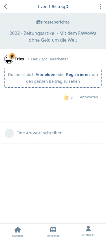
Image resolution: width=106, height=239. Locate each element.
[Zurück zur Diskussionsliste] (5, 6)
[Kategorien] (53, 231)
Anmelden (45, 74)
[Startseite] (17, 231)
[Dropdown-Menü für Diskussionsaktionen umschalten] (100, 6)
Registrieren (78, 74)
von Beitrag (53, 6)
